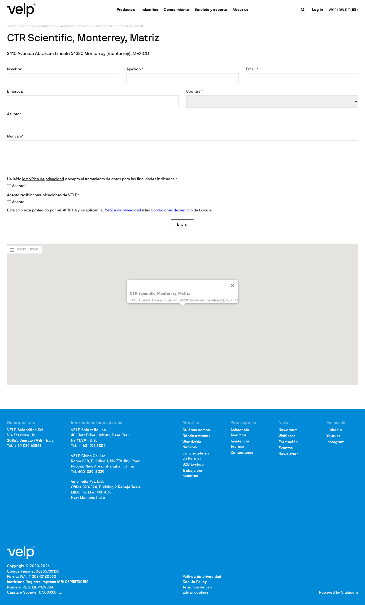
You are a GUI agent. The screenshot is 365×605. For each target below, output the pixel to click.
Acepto (18, 202)
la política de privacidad (43, 179)
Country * (194, 91)
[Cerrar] (232, 285)
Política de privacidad (122, 210)
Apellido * (134, 69)
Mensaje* (15, 136)
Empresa (15, 91)
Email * (252, 69)
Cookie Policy (194, 582)
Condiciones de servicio (172, 210)
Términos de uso (197, 587)
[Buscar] (303, 10)
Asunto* (14, 114)
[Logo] (21, 9)
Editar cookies (195, 592)
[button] (182, 310)
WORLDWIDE (339, 10)
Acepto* (19, 186)
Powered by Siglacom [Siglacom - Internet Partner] (338, 592)
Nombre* (15, 69)
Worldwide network (75, 26)
